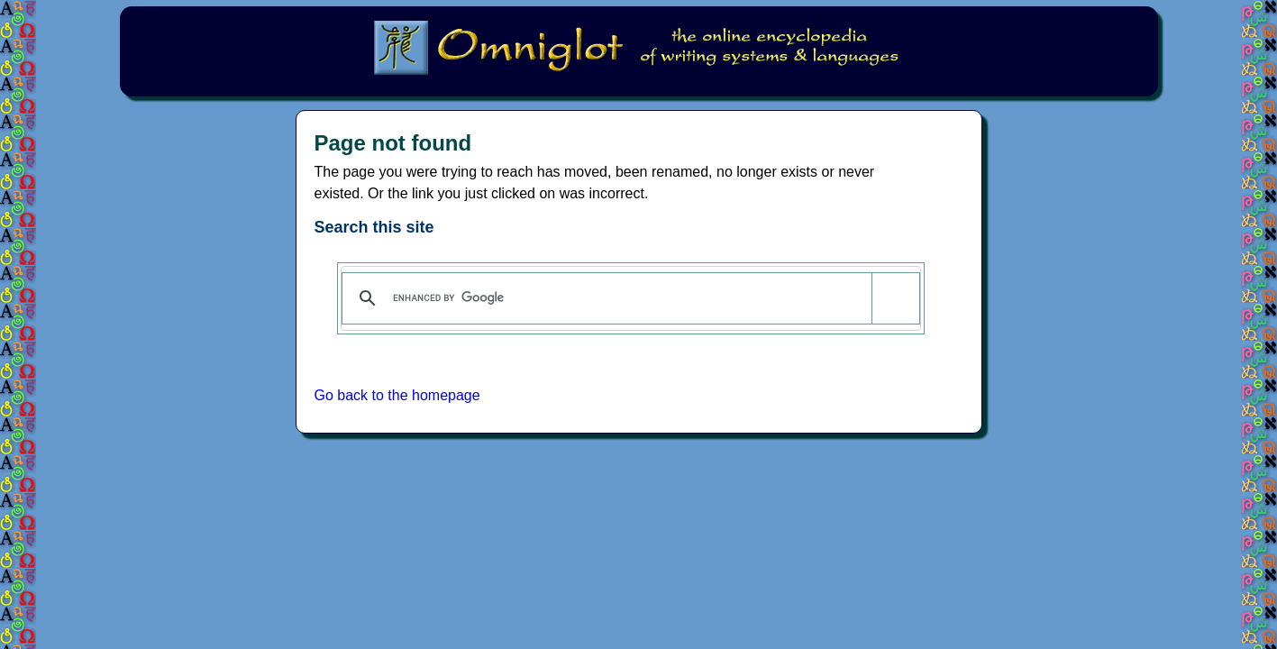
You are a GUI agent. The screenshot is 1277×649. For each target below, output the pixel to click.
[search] (627, 298)
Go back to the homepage (397, 395)
